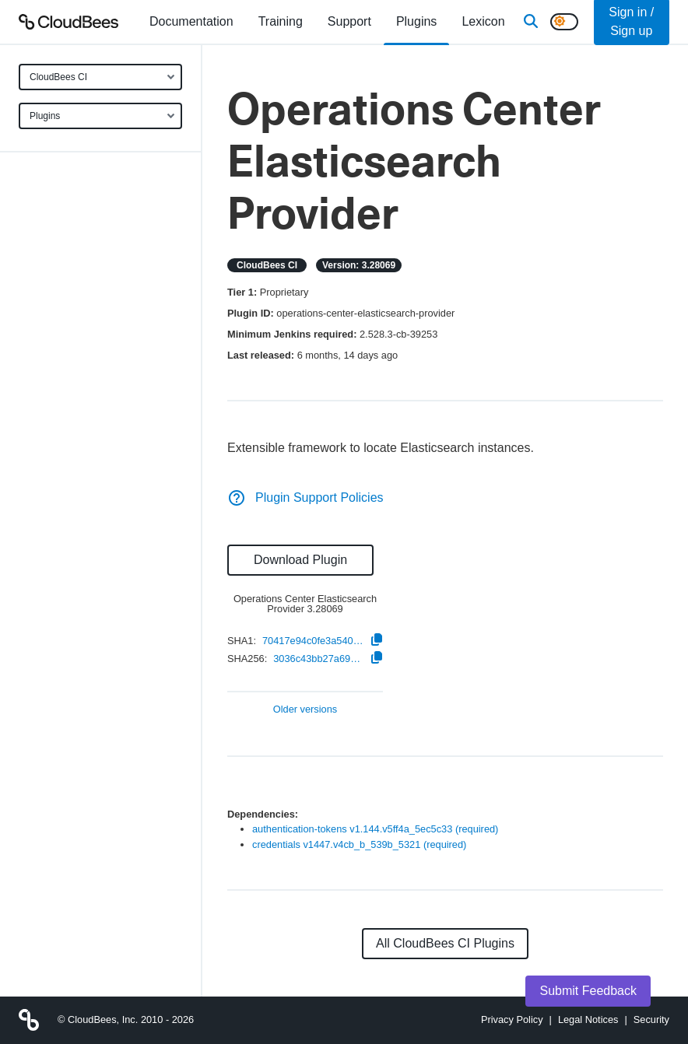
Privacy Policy (512, 1019)
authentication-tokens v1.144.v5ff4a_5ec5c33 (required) (375, 829)
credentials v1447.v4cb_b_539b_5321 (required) (359, 844)
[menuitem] (191, 22)
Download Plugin (300, 559)
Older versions (305, 710)
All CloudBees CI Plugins (445, 943)
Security (651, 1019)
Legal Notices (588, 1019)
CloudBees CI (58, 77)
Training (280, 21)
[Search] (531, 22)
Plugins (45, 115)
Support (349, 21)
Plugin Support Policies (305, 497)
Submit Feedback (588, 990)
